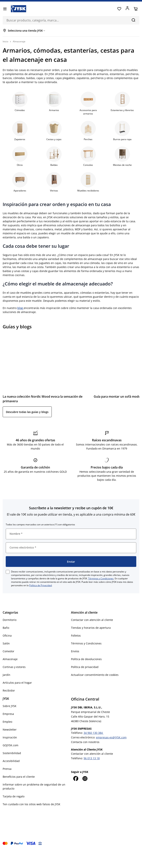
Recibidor (9, 690)
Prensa (7, 769)
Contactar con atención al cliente (92, 620)
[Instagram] (84, 778)
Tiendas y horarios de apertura (91, 627)
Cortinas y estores (14, 667)
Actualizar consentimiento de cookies (95, 675)
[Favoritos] (119, 8)
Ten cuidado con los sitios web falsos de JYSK (31, 804)
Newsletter (10, 729)
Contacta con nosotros (85, 742)
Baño (6, 627)
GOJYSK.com (10, 745)
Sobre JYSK (9, 706)
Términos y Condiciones (101, 578)
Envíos (75, 651)
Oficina (7, 635)
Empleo (7, 721)
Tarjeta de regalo (13, 796)
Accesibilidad (11, 761)
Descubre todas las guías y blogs (27, 412)
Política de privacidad (84, 667)
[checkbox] (8, 572)
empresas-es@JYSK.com (111, 737)
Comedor (8, 651)
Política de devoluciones (86, 659)
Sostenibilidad (12, 753)
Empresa (8, 714)
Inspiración (10, 737)
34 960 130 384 (93, 733)
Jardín (6, 675)
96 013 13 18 (92, 758)
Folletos (76, 635)
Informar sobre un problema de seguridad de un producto (34, 786)
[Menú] (5, 8)
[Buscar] (133, 20)
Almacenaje (10, 659)
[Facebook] (75, 778)
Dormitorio (9, 620)
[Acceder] (127, 9)
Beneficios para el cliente (19, 776)
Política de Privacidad (40, 585)
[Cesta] (135, 8)
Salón (6, 643)
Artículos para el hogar (17, 682)
